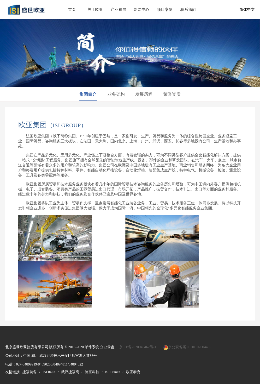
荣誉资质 (172, 94)
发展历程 (144, 94)
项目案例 (164, 9)
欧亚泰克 (133, 372)
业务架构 (116, 94)
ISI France (112, 372)
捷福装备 (29, 372)
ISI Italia (49, 372)
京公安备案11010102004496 (189, 347)
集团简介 (88, 94)
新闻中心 (141, 9)
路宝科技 (92, 372)
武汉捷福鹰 (70, 372)
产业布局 (118, 9)
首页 (72, 9)
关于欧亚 (95, 9)
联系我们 (188, 9)
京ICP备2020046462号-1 (137, 347)
